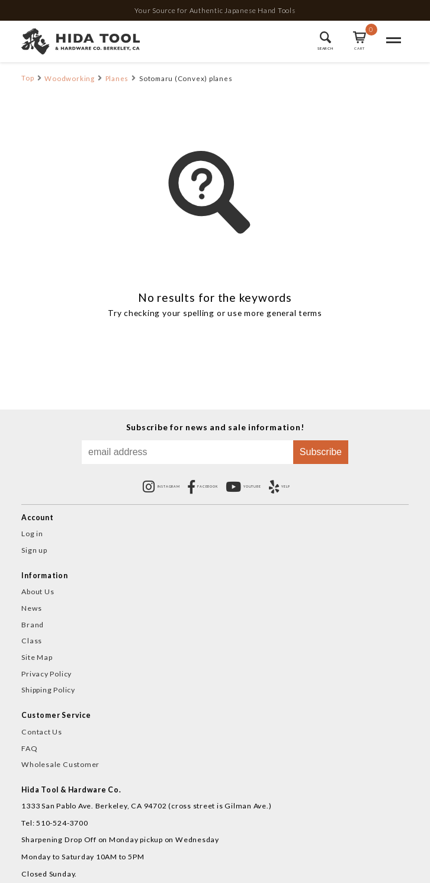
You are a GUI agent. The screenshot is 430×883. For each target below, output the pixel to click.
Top (27, 78)
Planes (117, 78)
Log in (32, 533)
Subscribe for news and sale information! (215, 422)
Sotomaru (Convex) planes (185, 78)
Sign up (34, 550)
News (31, 608)
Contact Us (41, 731)
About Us (37, 591)
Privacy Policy (46, 673)
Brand (32, 624)
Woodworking (69, 78)
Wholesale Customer (60, 764)
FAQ (29, 748)
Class (31, 640)
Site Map (36, 657)
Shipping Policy (48, 689)
